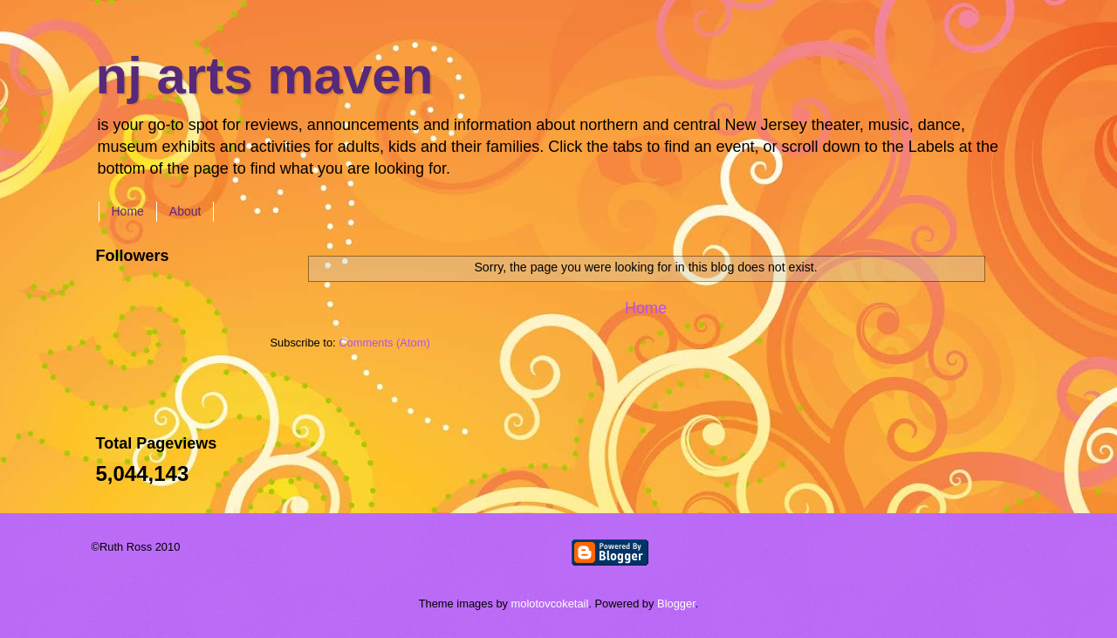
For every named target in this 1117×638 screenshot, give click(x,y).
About (185, 211)
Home (128, 211)
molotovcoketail (550, 603)
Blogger (676, 603)
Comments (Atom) (384, 342)
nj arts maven (265, 75)
